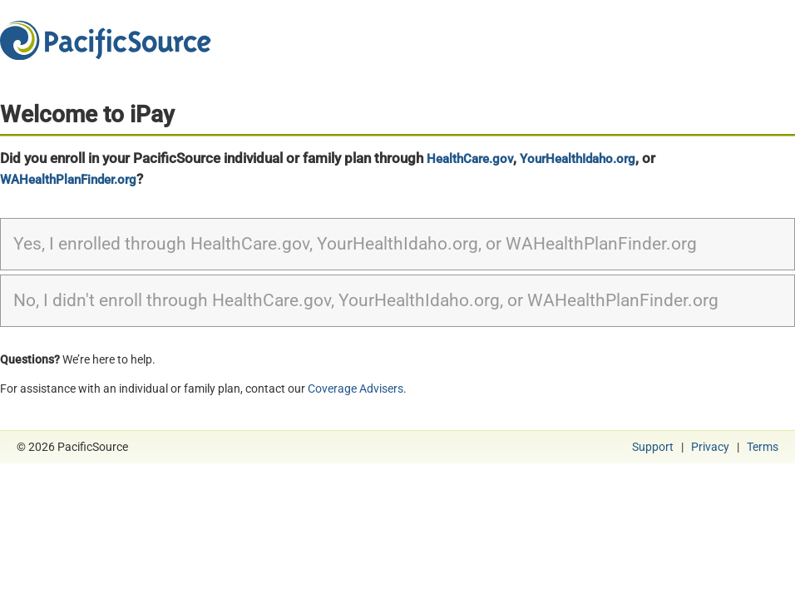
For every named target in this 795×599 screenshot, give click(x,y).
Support (653, 446)
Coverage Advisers (355, 388)
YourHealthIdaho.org (577, 158)
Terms (762, 446)
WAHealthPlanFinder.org (68, 179)
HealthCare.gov (470, 158)
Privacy (710, 446)
